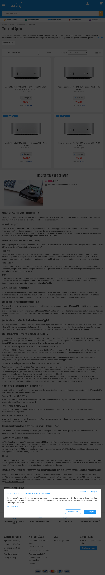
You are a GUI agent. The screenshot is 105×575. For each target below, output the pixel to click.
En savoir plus (12, 507)
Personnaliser (73, 512)
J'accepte (90, 512)
